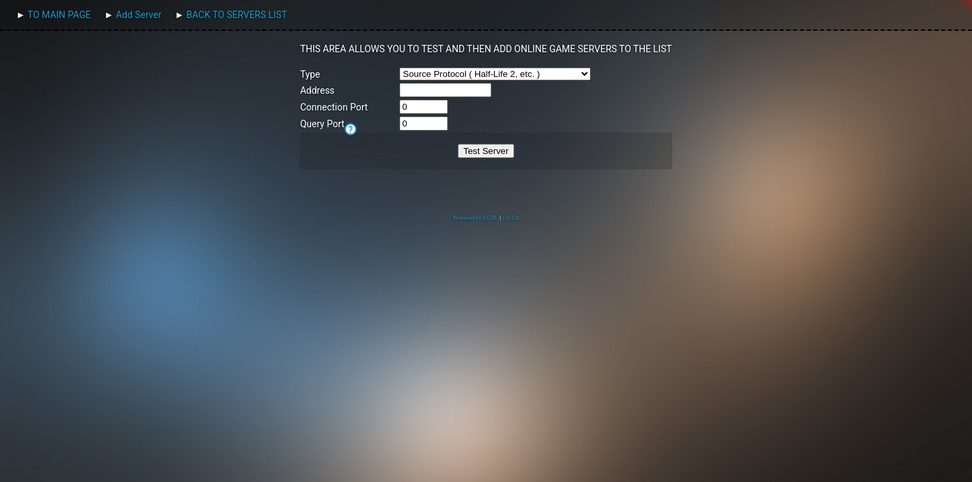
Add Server (139, 14)
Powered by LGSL (475, 217)
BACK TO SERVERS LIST (236, 14)
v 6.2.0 (510, 217)
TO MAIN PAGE (58, 14)
